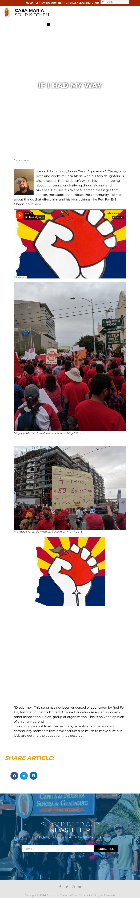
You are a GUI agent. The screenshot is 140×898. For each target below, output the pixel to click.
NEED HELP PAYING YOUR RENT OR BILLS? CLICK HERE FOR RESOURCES (70, 2)
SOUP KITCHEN (32, 12)
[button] (48, 24)
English (107, 2)
